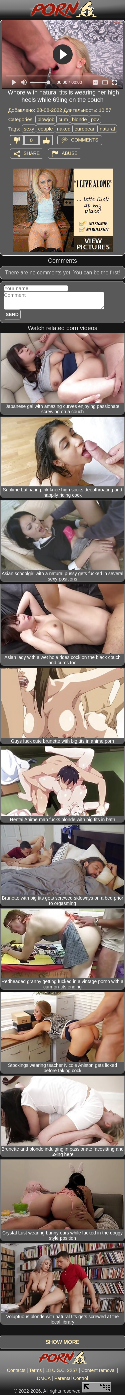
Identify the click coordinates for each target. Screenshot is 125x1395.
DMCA (43, 1378)
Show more (62, 1342)
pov (95, 119)
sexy (29, 129)
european (85, 129)
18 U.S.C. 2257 (62, 1370)
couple (45, 129)
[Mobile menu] (6, 9)
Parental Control (71, 1378)
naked (64, 129)
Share (32, 153)
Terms (35, 1370)
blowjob (45, 119)
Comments (84, 139)
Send (12, 314)
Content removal (98, 1370)
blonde (79, 119)
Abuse (69, 153)
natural (107, 129)
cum (63, 119)
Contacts (16, 1370)
